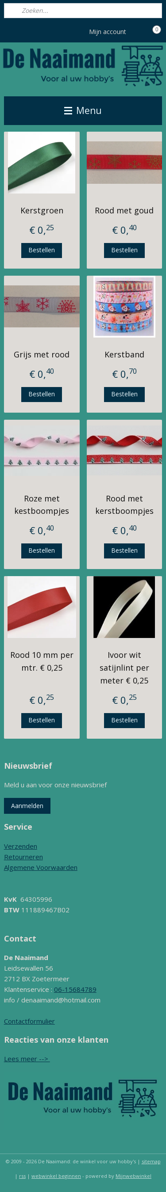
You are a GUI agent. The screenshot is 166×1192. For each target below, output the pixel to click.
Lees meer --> (27, 1058)
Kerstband (124, 354)
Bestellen (41, 250)
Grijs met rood (41, 354)
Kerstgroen (41, 210)
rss (22, 1176)
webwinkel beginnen (56, 1176)
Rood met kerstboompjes (124, 504)
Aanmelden (27, 805)
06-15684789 (75, 989)
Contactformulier (29, 1021)
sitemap (151, 1161)
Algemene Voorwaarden (40, 867)
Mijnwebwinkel (133, 1176)
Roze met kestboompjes (41, 504)
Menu (83, 110)
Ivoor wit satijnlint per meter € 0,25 (124, 667)
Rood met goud (124, 210)
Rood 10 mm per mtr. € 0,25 (41, 661)
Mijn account (114, 32)
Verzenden (20, 846)
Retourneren (23, 856)
